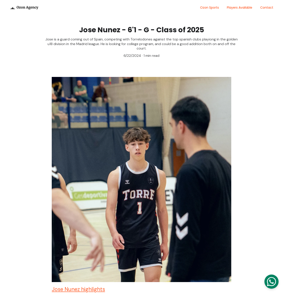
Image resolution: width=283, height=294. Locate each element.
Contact (266, 7)
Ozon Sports (209, 7)
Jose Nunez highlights (78, 290)
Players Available (239, 7)
